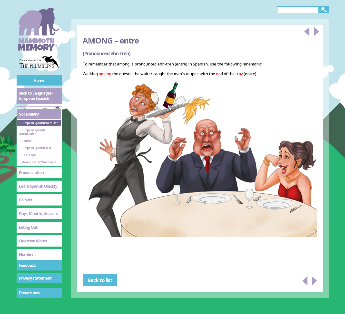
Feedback (27, 265)
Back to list (100, 280)
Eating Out (28, 227)
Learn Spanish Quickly (38, 186)
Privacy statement (35, 278)
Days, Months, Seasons (38, 213)
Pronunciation (31, 172)
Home (39, 80)
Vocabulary (29, 114)
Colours (25, 200)
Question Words (33, 241)
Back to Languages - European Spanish (36, 95)
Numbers (27, 254)
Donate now (29, 292)
